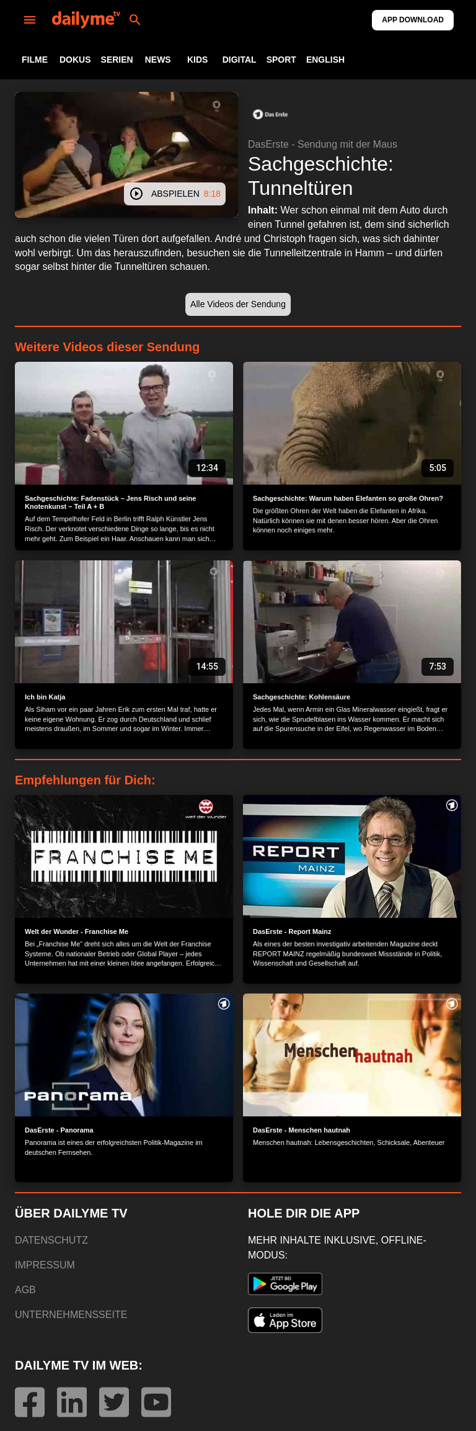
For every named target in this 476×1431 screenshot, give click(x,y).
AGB (25, 1290)
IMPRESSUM (45, 1265)
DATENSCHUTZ (51, 1240)
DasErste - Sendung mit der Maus (322, 144)
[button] (270, 114)
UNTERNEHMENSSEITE (71, 1314)
